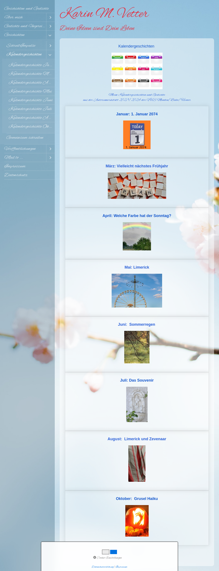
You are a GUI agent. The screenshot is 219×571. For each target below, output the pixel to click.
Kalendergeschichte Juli (30, 109)
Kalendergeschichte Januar (32, 65)
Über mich (13, 17)
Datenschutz (15, 175)
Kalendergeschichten (24, 54)
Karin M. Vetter (104, 14)
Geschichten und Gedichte (26, 8)
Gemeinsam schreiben (24, 137)
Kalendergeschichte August (32, 117)
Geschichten (14, 35)
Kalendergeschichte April (31, 82)
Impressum (14, 166)
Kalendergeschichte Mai (30, 91)
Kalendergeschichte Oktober (32, 126)
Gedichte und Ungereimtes (25, 26)
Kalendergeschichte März (32, 74)
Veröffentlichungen (20, 149)
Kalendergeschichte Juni (31, 100)
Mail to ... (13, 157)
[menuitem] (27, 8)
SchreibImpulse (20, 45)
